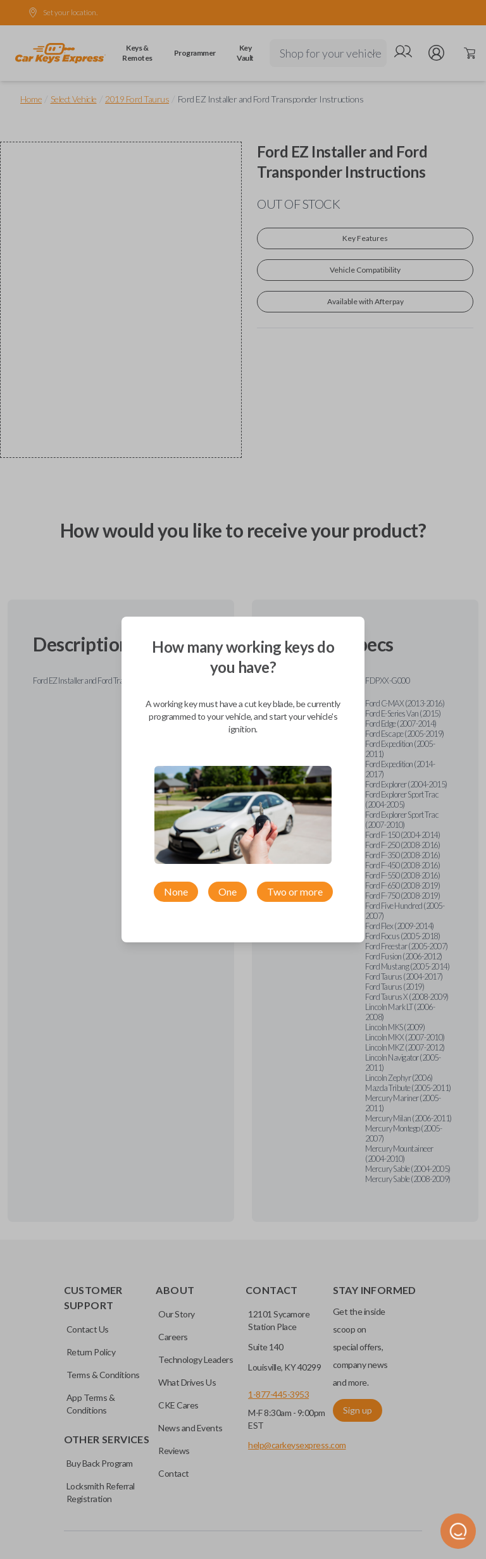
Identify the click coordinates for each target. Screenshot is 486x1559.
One (227, 891)
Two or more (295, 891)
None (176, 891)
